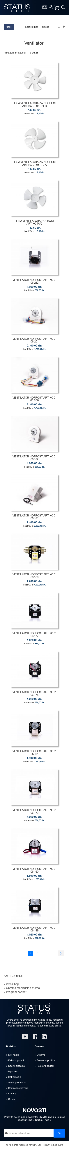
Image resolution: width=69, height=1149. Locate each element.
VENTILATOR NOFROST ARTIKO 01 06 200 (35, 399)
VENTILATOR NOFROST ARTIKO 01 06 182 (35, 458)
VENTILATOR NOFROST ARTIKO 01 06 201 (35, 340)
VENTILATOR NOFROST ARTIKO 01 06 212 (35, 281)
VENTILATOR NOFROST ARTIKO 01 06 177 (35, 635)
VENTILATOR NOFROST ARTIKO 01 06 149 (35, 929)
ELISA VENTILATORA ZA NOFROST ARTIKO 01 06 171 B (35, 104)
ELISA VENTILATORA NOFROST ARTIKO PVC (34, 222)
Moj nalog (50, 7)
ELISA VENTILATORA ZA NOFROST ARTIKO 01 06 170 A (35, 163)
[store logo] (17, 7)
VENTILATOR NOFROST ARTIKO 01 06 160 (35, 870)
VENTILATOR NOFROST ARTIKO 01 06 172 (35, 811)
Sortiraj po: (31, 27)
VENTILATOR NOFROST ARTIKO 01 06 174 (35, 752)
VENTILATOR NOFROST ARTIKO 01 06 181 (35, 517)
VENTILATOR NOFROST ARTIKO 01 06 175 (35, 693)
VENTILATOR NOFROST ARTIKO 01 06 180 (35, 576)
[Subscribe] (59, 1133)
